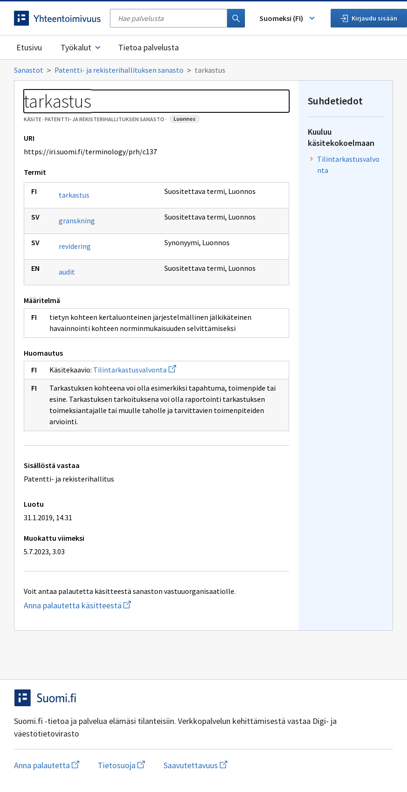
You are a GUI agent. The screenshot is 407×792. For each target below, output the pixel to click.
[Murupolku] (203, 70)
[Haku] (236, 18)
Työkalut (81, 47)
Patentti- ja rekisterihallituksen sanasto (118, 70)
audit (67, 271)
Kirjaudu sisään (368, 18)
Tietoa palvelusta (148, 47)
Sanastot (28, 70)
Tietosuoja (121, 765)
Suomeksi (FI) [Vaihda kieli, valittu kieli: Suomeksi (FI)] (287, 18)
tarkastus (74, 195)
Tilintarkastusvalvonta (134, 369)
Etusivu (29, 47)
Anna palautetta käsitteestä (114, 605)
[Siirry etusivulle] (57, 18)
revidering (75, 246)
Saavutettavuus (195, 765)
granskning (77, 220)
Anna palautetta (46, 765)
